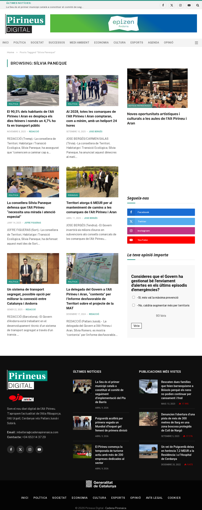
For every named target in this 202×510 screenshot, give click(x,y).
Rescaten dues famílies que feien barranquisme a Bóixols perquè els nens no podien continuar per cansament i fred (177, 390)
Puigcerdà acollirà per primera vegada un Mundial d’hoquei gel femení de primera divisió (111, 424)
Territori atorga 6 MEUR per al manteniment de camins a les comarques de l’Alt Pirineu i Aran (91, 207)
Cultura (119, 42)
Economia (101, 42)
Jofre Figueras (32, 223)
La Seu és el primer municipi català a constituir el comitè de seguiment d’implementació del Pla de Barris (46, 7)
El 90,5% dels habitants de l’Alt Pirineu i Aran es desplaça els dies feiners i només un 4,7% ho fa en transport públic (31, 118)
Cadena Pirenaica (115, 508)
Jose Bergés (95, 131)
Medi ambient (79, 42)
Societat (37, 42)
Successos (57, 42)
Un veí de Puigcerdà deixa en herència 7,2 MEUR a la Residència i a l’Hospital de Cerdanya (177, 452)
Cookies (174, 497)
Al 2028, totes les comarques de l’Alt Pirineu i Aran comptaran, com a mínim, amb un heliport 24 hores (91, 118)
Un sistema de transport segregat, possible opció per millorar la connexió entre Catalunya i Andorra (29, 296)
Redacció (34, 131)
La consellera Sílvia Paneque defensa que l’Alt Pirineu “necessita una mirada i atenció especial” (31, 210)
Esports (136, 42)
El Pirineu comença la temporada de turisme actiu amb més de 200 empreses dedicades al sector (109, 454)
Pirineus (73, 195)
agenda (153, 42)
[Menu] (196, 43)
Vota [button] (136, 325)
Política (20, 42)
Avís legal (154, 497)
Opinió (168, 42)
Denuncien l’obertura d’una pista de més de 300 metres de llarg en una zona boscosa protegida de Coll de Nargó (178, 422)
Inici (5, 42)
